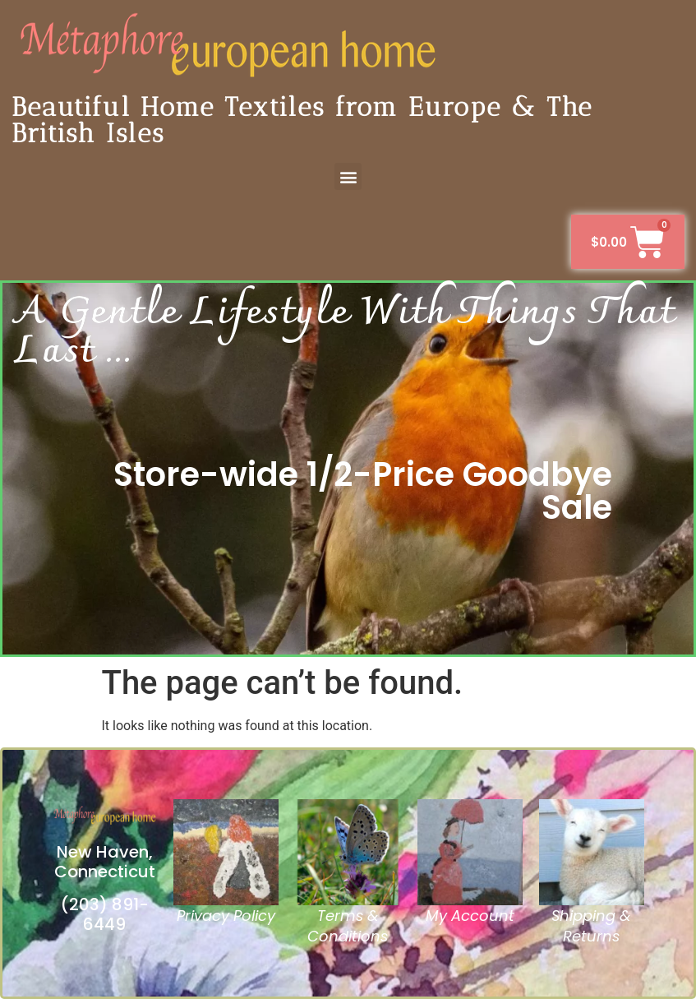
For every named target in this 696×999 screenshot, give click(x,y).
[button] (348, 176)
